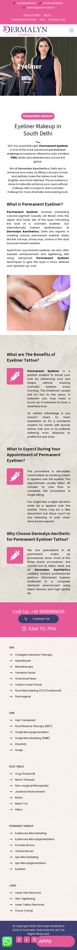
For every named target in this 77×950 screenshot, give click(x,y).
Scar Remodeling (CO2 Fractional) (38, 690)
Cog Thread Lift (25, 774)
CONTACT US (56, 20)
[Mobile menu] (71, 30)
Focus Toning (24, 911)
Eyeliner (20, 869)
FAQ (42, 20)
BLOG (47, 15)
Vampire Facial (25, 673)
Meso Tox (21, 803)
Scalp (19, 750)
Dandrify (20, 744)
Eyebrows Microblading (31, 833)
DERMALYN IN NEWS (24, 20)
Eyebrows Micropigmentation (34, 839)
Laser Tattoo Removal (29, 905)
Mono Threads (24, 780)
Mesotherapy (24, 667)
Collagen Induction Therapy (33, 655)
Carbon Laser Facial (28, 685)
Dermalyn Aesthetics (33, 168)
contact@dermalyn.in (40, 7)
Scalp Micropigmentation (32, 732)
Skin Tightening (25, 899)
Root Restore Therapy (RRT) (33, 726)
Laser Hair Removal (28, 893)
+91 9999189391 (26, 3)
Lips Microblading (26, 857)
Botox (19, 798)
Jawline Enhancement (30, 792)
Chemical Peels (25, 679)
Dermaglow (23, 696)
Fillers (19, 809)
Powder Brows (24, 845)
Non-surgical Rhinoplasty (32, 786)
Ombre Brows (24, 851)
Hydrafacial (23, 661)
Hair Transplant (25, 720)
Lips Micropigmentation (30, 863)
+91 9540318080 (52, 3)
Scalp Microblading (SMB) (32, 738)
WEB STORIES (32, 15)
